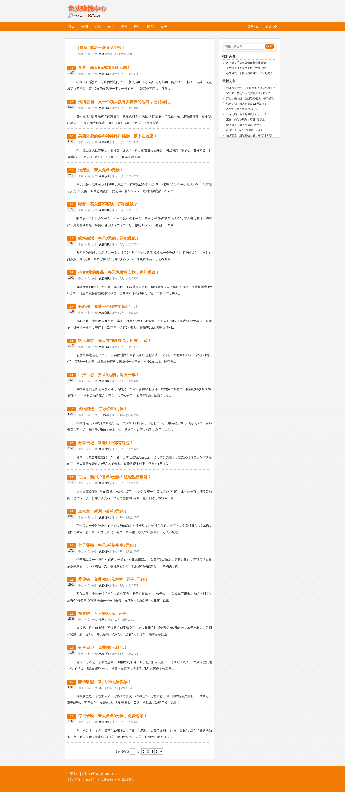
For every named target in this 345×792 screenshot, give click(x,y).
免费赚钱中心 (92, 8)
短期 (97, 26)
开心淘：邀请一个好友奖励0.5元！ (108, 306)
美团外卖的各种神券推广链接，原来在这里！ (117, 136)
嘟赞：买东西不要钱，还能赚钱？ (108, 204)
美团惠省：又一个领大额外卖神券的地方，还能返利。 (125, 102)
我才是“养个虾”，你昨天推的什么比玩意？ (250, 87)
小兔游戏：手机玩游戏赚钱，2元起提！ (249, 73)
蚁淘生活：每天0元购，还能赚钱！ (108, 238)
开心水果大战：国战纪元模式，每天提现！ (251, 98)
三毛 (111, 26)
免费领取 (104, 73)
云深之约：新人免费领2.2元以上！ (246, 114)
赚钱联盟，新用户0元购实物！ (105, 682)
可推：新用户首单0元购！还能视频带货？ (114, 477)
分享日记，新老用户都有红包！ (106, 443)
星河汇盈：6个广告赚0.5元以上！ (246, 130)
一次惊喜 (104, 415)
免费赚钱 (104, 142)
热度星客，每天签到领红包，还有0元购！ (114, 341)
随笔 (150, 26)
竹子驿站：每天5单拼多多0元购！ (108, 545)
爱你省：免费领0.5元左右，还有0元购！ (113, 579)
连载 (137, 26)
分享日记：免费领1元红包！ (103, 647)
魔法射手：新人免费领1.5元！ (244, 124)
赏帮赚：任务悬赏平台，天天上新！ (247, 67)
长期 (84, 26)
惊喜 (124, 26)
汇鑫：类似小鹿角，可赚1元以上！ (246, 119)
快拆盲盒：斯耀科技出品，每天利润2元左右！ (253, 135)
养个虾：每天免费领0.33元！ (243, 109)
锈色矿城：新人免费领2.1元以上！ (246, 103)
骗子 (163, 26)
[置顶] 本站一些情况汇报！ (101, 48)
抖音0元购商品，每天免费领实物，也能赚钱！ (118, 272)
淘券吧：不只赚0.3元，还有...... (105, 613)
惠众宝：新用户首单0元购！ (103, 511)
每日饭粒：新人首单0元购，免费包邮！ (112, 716)
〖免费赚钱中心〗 (109, 779)
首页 (71, 26)
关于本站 (73, 774)
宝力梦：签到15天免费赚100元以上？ (248, 93)
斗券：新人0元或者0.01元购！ (104, 68)
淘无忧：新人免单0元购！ (101, 170)
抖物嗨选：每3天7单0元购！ (103, 409)
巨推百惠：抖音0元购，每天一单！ (108, 375)
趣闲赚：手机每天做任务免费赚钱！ (247, 62)
